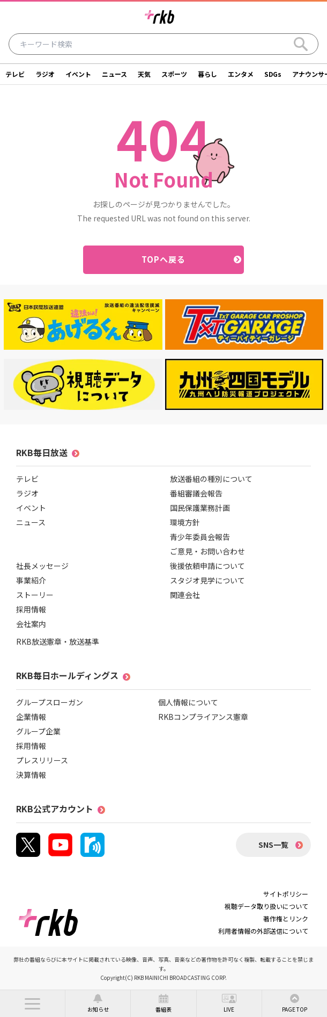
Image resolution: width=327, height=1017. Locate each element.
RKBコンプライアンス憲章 (203, 716)
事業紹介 (31, 580)
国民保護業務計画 (200, 507)
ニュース (114, 73)
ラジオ (45, 73)
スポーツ (174, 73)
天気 (144, 73)
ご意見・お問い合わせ (207, 551)
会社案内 (31, 623)
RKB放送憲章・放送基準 (57, 641)
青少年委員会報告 (200, 536)
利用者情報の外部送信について (263, 930)
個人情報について (188, 702)
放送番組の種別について (211, 478)
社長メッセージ (42, 565)
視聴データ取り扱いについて (266, 906)
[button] (32, 1003)
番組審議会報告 (196, 493)
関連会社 (185, 594)
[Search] (301, 44)
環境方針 (185, 522)
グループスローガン (49, 702)
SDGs (272, 73)
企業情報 (31, 716)
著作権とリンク (285, 918)
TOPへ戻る (164, 259)
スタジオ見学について (207, 580)
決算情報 (31, 774)
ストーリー (35, 594)
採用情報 (31, 609)
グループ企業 (38, 731)
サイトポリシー (285, 893)
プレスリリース (42, 760)
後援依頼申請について (207, 565)
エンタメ (241, 73)
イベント (78, 73)
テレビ (15, 73)
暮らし (207, 73)
